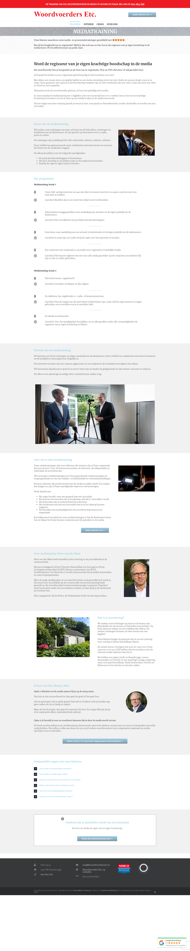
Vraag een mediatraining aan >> (97, 839)
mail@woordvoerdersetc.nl (96, 864)
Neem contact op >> (142, 14)
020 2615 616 (137, 4)
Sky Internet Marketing (109, 890)
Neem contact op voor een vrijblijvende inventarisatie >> (95, 741)
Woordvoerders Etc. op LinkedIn (94, 870)
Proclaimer (87, 890)
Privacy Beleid (77, 890)
